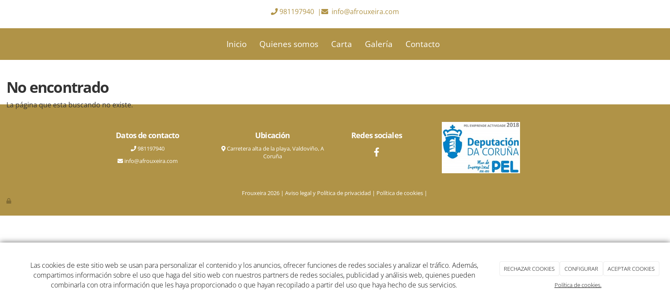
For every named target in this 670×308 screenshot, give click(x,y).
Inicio (236, 44)
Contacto (423, 44)
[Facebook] (377, 153)
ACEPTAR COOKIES (631, 268)
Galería (379, 44)
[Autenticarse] (9, 200)
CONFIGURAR (581, 268)
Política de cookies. (578, 285)
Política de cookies (399, 193)
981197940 (296, 11)
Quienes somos (288, 44)
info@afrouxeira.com (365, 11)
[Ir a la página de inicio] (89, 44)
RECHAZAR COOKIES (529, 268)
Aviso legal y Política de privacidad (328, 193)
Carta (341, 44)
